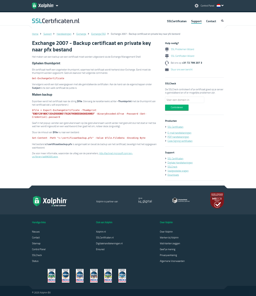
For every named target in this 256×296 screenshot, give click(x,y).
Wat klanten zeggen (170, 243)
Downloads (173, 174)
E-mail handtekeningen (179, 132)
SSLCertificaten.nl (105, 237)
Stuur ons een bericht (178, 69)
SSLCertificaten (177, 21)
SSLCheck (172, 166)
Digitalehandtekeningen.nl (109, 243)
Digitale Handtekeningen (180, 162)
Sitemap (36, 243)
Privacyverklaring (168, 255)
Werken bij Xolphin (169, 237)
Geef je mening (167, 249)
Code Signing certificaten (180, 140)
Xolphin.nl (101, 231)
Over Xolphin (166, 231)
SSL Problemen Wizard (179, 49)
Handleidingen (64, 33)
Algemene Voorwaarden (172, 261)
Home (35, 33)
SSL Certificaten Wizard (179, 55)
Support (196, 21)
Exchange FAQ (98, 33)
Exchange (81, 33)
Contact (211, 21)
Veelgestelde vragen (178, 170)
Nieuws (36, 231)
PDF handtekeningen (178, 136)
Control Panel (39, 249)
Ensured (100, 249)
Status (35, 261)
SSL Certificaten (175, 126)
